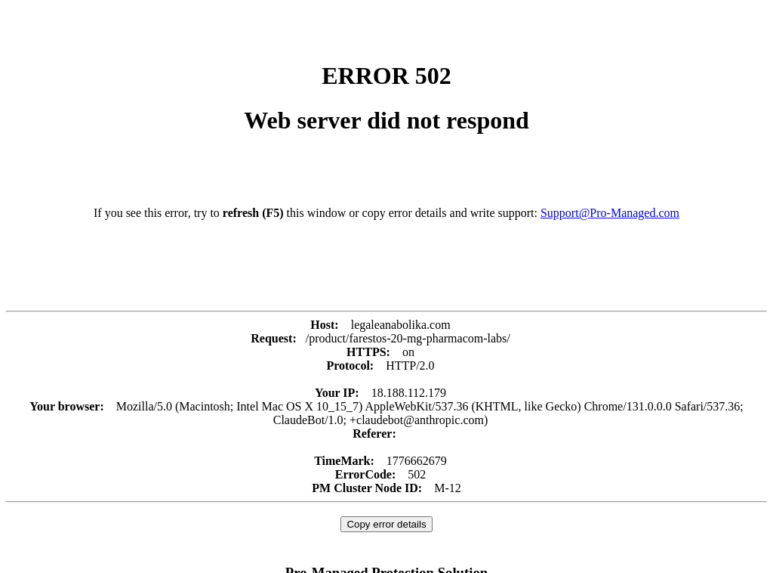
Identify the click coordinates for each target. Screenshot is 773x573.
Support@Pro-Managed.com (609, 212)
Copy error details (386, 524)
